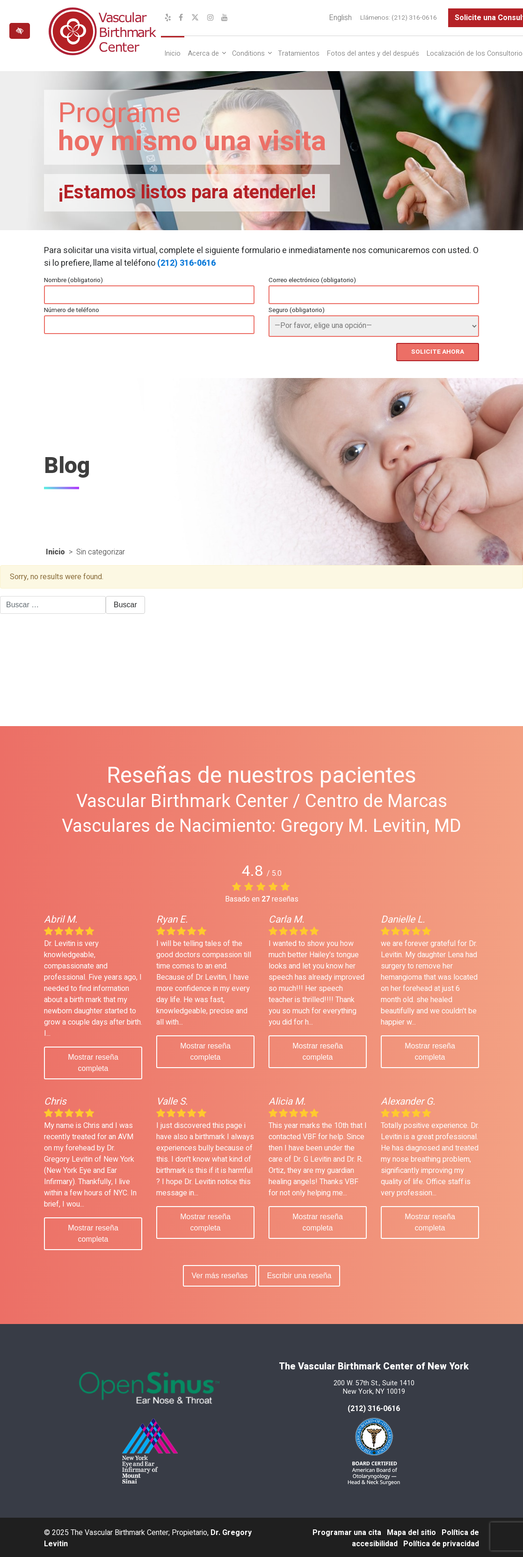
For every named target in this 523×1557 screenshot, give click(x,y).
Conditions (248, 53)
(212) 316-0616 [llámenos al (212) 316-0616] (414, 17)
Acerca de (203, 53)
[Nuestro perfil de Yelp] (168, 17)
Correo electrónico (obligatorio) (312, 280)
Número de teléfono (71, 310)
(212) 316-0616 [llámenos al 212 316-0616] (374, 1406)
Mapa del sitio (411, 1530)
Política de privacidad (441, 1542)
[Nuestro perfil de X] (195, 17)
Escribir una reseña (301, 1274)
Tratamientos (299, 53)
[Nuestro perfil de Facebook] (181, 17)
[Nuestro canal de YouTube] (224, 17)
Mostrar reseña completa (93, 1061)
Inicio (173, 53)
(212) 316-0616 (186, 263)
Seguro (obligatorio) (297, 310)
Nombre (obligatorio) (73, 280)
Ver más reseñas (218, 1274)
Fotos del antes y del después (373, 53)
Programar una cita (346, 1530)
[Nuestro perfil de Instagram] (210, 17)
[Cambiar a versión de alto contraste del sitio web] (19, 31)
